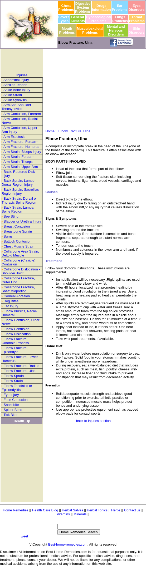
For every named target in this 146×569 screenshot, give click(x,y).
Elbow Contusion (17, 329)
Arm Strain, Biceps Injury (22, 152)
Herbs (115, 510)
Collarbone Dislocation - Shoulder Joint (21, 271)
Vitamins (64, 514)
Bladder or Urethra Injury (22, 221)
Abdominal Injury (16, 80)
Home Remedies (15, 510)
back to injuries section (93, 421)
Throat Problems (136, 19)
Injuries (21, 75)
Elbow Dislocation (17, 334)
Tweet (23, 536)
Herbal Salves (73, 510)
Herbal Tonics (97, 510)
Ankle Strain (12, 95)
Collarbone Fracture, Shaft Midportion (18, 289)
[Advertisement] (22, 61)
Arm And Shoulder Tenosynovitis (16, 107)
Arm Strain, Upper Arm (20, 167)
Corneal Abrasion (17, 296)
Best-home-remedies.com (67, 544)
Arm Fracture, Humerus (21, 147)
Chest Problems (66, 8)
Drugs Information (101, 8)
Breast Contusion (17, 226)
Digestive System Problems (83, 7)
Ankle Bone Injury (16, 90)
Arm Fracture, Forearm (20, 142)
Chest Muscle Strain (19, 246)
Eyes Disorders (137, 8)
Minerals (80, 514)
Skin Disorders (137, 30)
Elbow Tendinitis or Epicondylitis (17, 388)
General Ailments (77, 19)
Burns (8, 236)
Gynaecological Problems (98, 19)
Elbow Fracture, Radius (21, 366)
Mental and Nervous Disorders (116, 30)
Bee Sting (11, 216)
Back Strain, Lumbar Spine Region (18, 209)
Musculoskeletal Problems (90, 30)
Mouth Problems (67, 30)
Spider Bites (13, 410)
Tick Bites (10, 415)
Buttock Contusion (18, 241)
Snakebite (11, 405)
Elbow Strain (13, 381)
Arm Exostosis (14, 137)
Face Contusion (16, 400)
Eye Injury (11, 395)
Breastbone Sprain (18, 231)
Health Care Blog (45, 510)
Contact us (132, 510)
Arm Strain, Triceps (18, 162)
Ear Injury (11, 306)
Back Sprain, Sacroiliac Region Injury (20, 191)
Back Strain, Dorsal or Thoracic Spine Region (19, 200)
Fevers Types (63, 19)
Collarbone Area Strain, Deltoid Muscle (20, 253)
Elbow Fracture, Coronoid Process (15, 341)
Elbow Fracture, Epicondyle (15, 350)
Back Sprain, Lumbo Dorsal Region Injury (18, 183)
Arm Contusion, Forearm (22, 114)
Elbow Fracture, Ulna (20, 371)
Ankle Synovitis (15, 100)
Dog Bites (11, 301)
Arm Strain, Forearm (19, 157)
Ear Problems (119, 8)
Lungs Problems (120, 19)
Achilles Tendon (15, 85)
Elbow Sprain (14, 376)
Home (50, 131)
